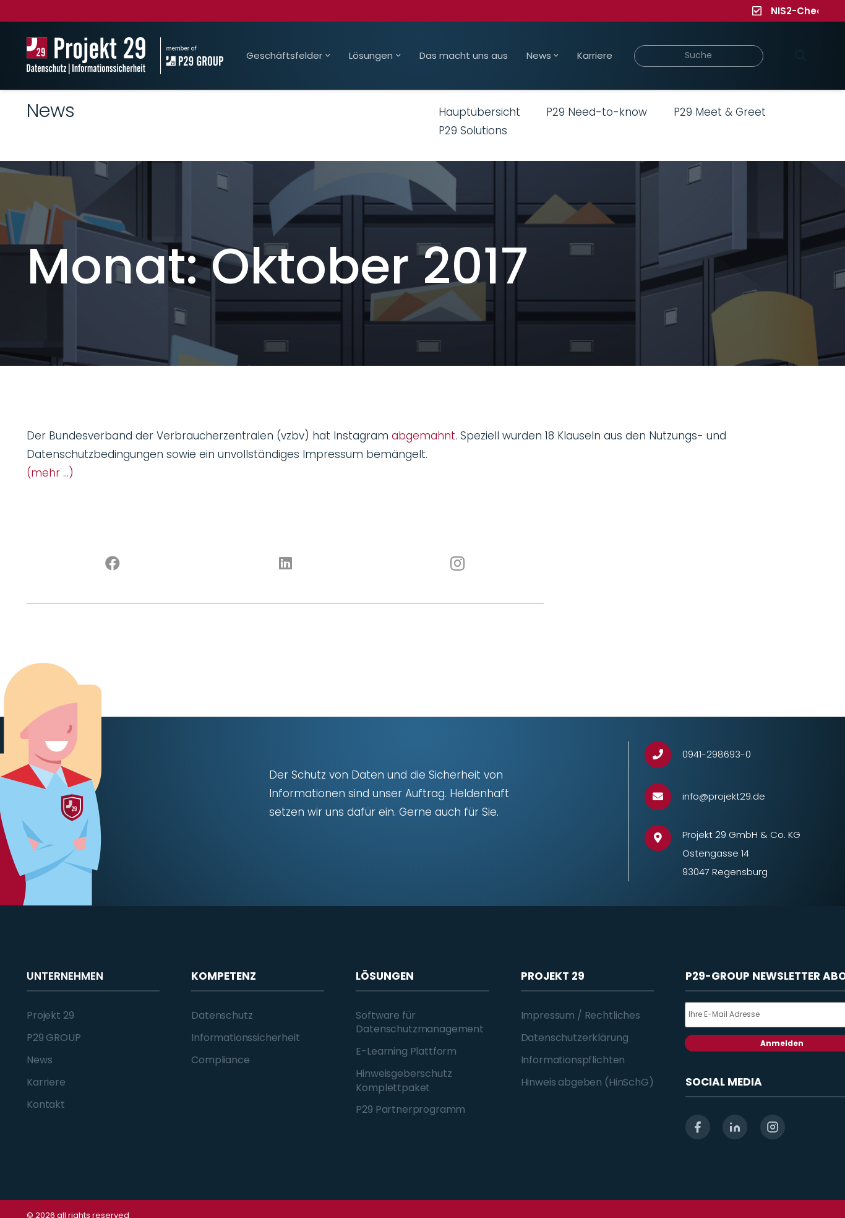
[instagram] (772, 1127)
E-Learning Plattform (406, 1051)
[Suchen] (800, 56)
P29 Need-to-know (596, 112)
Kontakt (46, 1104)
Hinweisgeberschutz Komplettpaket (404, 1080)
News (39, 1060)
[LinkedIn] (285, 563)
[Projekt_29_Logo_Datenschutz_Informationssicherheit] (86, 55)
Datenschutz (221, 1015)
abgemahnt (423, 435)
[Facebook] (113, 563)
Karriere (46, 1082)
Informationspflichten (573, 1060)
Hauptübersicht (479, 112)
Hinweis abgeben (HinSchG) (587, 1082)
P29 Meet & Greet (720, 112)
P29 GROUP (54, 1037)
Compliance (220, 1060)
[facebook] (697, 1127)
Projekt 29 (50, 1015)
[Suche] (698, 56)
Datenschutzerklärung (574, 1037)
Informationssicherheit (245, 1037)
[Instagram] (458, 563)
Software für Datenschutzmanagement (420, 1022)
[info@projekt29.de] (663, 797)
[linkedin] (735, 1127)
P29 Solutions (473, 130)
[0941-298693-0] (663, 754)
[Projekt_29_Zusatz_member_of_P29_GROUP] (191, 55)
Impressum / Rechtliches (580, 1015)
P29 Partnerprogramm (410, 1109)
